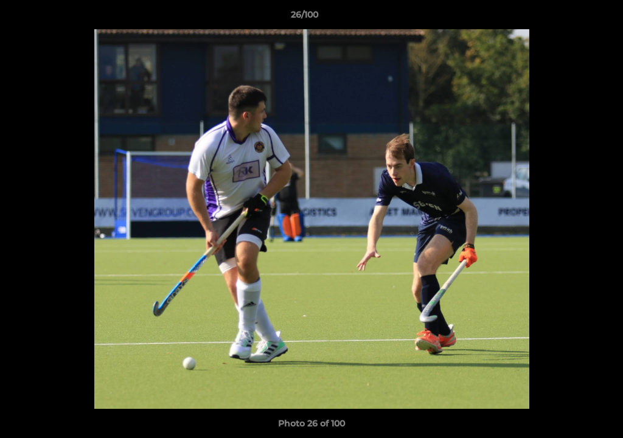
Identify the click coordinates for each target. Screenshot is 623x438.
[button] (572, 17)
